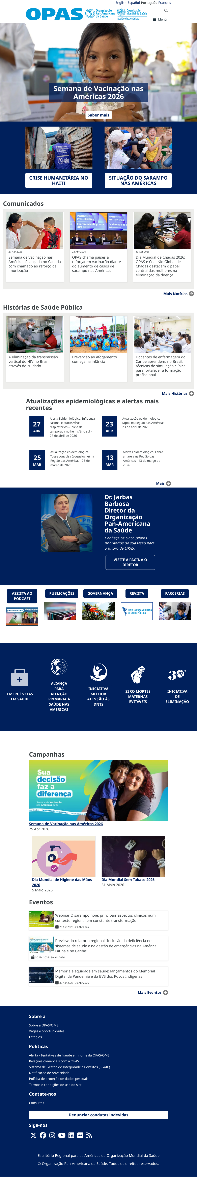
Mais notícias (175, 293)
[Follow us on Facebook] (43, 1136)
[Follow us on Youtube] (61, 1136)
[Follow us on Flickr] (80, 1136)
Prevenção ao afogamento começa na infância (94, 359)
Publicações (61, 593)
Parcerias (175, 593)
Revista (137, 593)
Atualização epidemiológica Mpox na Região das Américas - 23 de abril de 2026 (144, 422)
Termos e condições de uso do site (55, 1084)
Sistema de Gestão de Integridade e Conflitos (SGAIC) (69, 1067)
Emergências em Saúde (20, 696)
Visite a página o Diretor (130, 562)
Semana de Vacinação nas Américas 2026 (66, 823)
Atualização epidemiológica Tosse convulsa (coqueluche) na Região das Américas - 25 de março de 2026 (72, 458)
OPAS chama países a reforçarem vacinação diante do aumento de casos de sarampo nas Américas (96, 264)
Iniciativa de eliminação (177, 696)
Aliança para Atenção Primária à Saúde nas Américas (59, 696)
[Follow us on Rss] (89, 1136)
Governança (100, 593)
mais (160, 483)
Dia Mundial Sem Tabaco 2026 (128, 879)
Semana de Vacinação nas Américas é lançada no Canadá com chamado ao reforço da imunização (34, 264)
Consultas (36, 1103)
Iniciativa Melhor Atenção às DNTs (98, 696)
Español (134, 2)
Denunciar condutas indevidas (98, 1115)
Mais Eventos (150, 992)
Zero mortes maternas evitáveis (137, 696)
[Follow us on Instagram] (52, 1136)
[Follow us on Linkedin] (71, 1136)
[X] (33, 1136)
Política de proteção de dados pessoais (58, 1079)
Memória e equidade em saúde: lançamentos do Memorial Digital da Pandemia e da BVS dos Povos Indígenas (105, 974)
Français (164, 2)
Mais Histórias (175, 393)
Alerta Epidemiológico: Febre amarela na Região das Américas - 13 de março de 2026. (143, 458)
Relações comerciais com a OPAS (54, 1061)
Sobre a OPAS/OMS (43, 1025)
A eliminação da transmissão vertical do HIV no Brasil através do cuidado (33, 361)
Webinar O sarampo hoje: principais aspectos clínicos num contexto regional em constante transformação (105, 918)
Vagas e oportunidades (46, 1031)
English (120, 2)
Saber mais (98, 115)
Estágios (35, 1037)
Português (149, 2)
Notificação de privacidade (49, 1073)
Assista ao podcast (22, 596)
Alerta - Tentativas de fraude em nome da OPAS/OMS (69, 1055)
